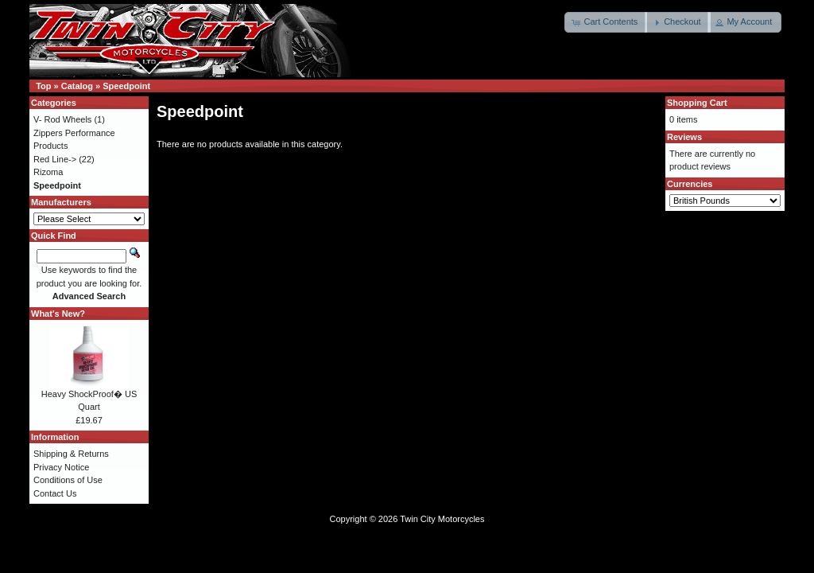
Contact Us (54, 493)
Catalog (77, 86)
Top (43, 86)
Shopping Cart (697, 102)
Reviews (684, 137)
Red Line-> (54, 159)
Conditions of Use (68, 480)
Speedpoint (126, 86)
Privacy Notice (61, 467)
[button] (605, 22)
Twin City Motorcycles (442, 519)
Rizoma (48, 172)
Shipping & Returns (71, 453)
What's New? (58, 313)
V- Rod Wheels (62, 119)
